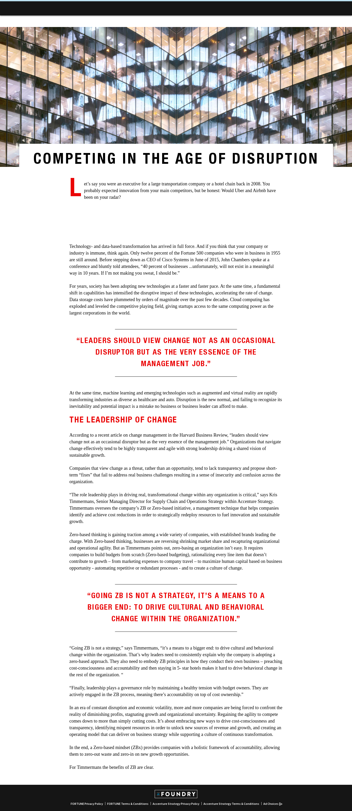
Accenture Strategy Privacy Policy (176, 804)
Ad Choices (272, 804)
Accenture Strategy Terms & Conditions (231, 804)
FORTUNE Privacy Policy (87, 804)
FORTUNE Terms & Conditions (128, 804)
